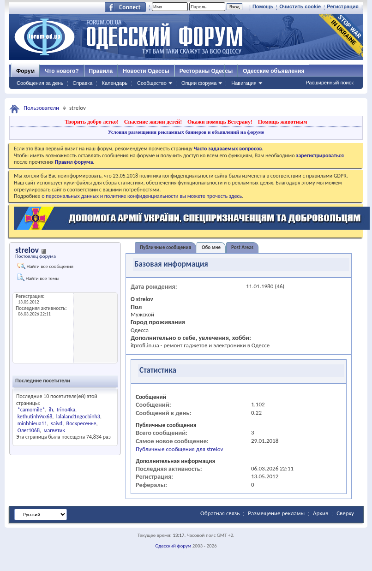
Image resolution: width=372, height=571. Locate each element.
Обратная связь (220, 513)
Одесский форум (173, 546)
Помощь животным (282, 122)
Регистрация (343, 6)
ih (51, 409)
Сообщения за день (40, 83)
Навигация (243, 83)
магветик (54, 430)
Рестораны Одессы (206, 71)
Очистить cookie (300, 6)
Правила (101, 71)
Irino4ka (66, 409)
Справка (82, 83)
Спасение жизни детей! (153, 122)
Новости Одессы (146, 71)
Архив (320, 513)
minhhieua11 (32, 423)
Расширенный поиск (330, 82)
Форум (25, 71)
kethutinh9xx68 (35, 416)
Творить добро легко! (92, 122)
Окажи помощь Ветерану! (219, 122)
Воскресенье (81, 423)
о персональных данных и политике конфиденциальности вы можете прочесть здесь (142, 196)
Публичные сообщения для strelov (179, 449)
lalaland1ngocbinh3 (78, 416)
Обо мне (211, 247)
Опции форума (198, 83)
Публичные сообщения (165, 247)
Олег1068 (29, 430)
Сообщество (152, 83)
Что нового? (61, 71)
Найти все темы (38, 277)
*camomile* (31, 409)
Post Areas (242, 247)
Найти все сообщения (45, 266)
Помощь (262, 6)
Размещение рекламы (276, 513)
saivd (56, 423)
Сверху (345, 513)
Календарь (114, 83)
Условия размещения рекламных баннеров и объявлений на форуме (186, 132)
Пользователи (41, 107)
